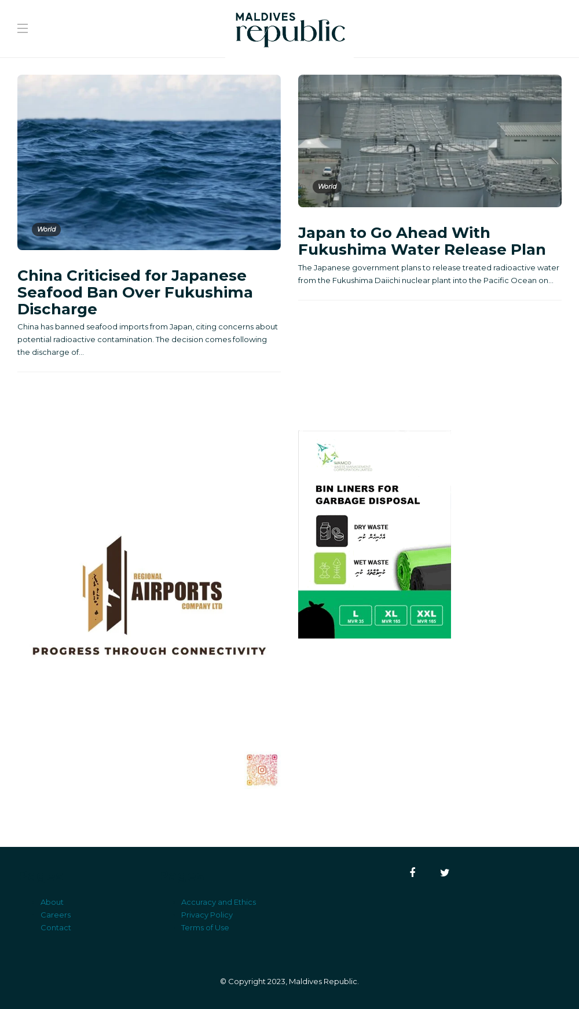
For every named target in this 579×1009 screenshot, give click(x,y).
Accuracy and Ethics (218, 902)
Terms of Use (205, 927)
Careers (56, 914)
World (46, 229)
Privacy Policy (207, 914)
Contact (56, 927)
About (52, 902)
